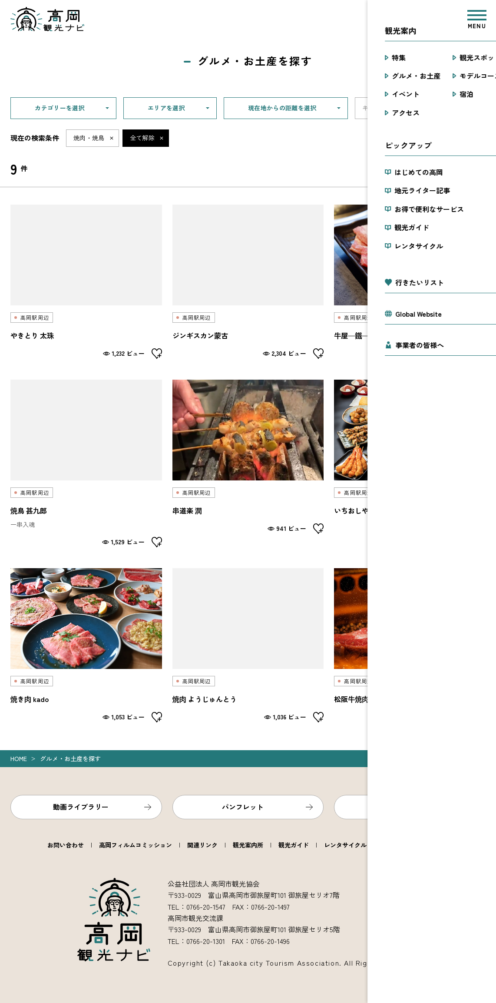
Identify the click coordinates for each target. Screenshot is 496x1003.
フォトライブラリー (405, 806)
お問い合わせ (65, 845)
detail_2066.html (86, 282)
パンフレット (243, 806)
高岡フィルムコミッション (135, 845)
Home (18, 758)
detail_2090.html (86, 463)
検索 (474, 108)
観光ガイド (293, 845)
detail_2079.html (248, 463)
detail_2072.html (86, 645)
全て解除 (142, 137)
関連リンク (202, 845)
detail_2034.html (410, 282)
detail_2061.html (248, 282)
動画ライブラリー (81, 806)
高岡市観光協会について (415, 845)
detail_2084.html (410, 645)
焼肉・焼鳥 (89, 137)
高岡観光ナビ (47, 19)
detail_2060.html (248, 645)
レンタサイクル (345, 845)
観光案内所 (248, 845)
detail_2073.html (410, 463)
